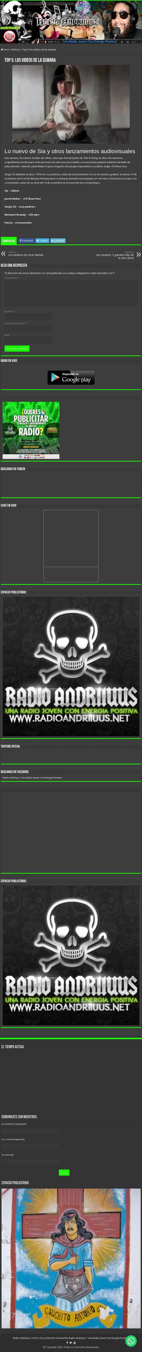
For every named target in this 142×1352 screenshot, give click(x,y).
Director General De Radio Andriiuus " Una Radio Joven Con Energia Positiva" (88, 1338)
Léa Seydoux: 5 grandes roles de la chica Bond (114, 255)
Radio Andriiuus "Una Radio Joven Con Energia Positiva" (32, 777)
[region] (71, 667)
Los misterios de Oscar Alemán (27, 253)
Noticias (16, 49)
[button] (131, 1341)
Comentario (12, 277)
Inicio (5, 49)
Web (7, 335)
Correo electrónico (16, 323)
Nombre (10, 311)
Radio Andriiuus (21, 1338)
